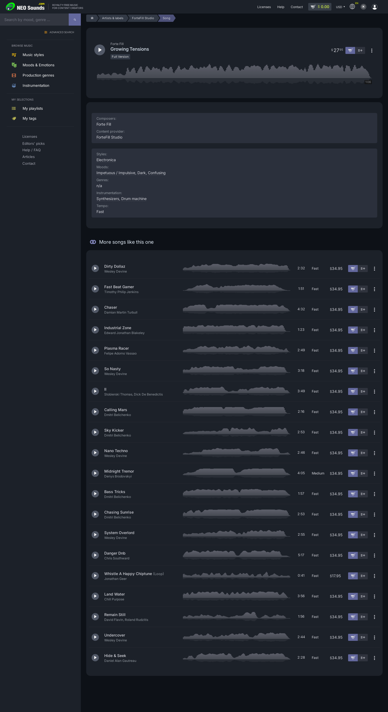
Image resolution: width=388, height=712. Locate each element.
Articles (28, 156)
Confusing (157, 172)
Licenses (29, 136)
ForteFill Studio (109, 137)
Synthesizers (107, 198)
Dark (141, 172)
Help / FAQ (31, 150)
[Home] (91, 18)
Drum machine (134, 198)
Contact (28, 163)
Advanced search (62, 32)
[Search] (75, 19)
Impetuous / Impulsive (115, 172)
